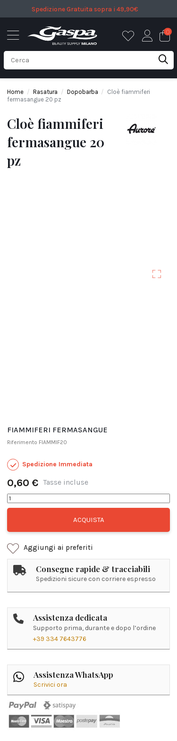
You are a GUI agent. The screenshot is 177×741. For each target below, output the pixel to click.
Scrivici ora (50, 685)
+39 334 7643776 (59, 639)
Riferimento (22, 442)
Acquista (88, 519)
